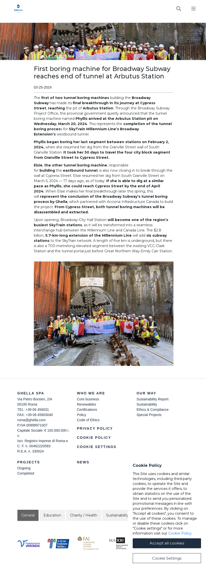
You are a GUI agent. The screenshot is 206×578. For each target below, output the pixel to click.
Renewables (86, 404)
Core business (88, 399)
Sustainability (146, 404)
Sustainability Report (152, 399)
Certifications (87, 410)
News (83, 462)
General (28, 515)
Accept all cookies (167, 545)
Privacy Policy (95, 428)
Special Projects (148, 415)
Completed (25, 473)
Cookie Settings (96, 447)
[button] (103, 313)
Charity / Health (83, 515)
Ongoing (24, 468)
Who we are (91, 393)
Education (52, 515)
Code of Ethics (88, 420)
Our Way (146, 393)
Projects (28, 462)
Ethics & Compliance (152, 410)
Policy (81, 415)
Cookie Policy (94, 438)
